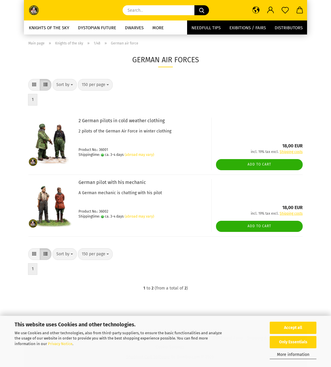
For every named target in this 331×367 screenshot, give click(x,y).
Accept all (293, 327)
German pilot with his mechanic (112, 182)
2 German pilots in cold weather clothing (122, 120)
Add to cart (259, 164)
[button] (256, 10)
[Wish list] (285, 10)
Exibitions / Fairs (247, 27)
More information (293, 354)
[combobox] (65, 85)
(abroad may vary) (139, 155)
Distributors (289, 27)
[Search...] (201, 10)
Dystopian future (97, 27)
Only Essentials (293, 342)
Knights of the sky (49, 27)
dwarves (134, 27)
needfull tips (206, 27)
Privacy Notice (60, 344)
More (158, 27)
